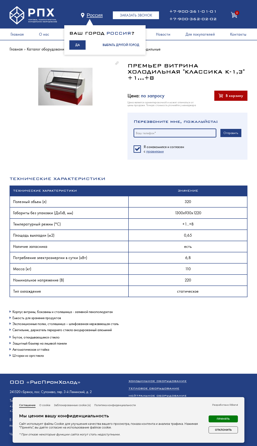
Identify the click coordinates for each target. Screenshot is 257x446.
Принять (223, 418)
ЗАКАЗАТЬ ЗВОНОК (136, 15)
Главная (17, 34)
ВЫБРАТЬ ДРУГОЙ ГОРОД (120, 45)
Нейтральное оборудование (157, 395)
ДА (77, 45)
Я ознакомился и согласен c (164, 149)
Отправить (230, 133)
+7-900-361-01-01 (193, 11)
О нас (44, 34)
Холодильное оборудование (157, 380)
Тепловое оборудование (153, 388)
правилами (155, 151)
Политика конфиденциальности (115, 405)
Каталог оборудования (46, 49)
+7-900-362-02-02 (193, 19)
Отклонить (223, 429)
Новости (163, 34)
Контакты (238, 34)
